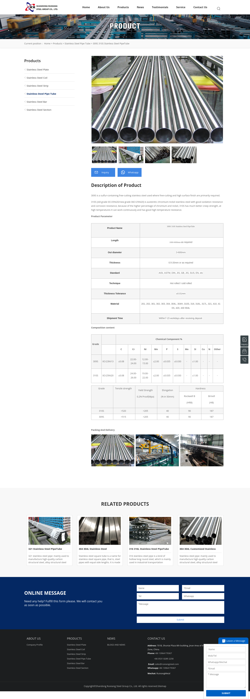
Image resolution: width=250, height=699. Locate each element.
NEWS (111, 638)
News (140, 7)
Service (180, 7)
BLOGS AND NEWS (116, 644)
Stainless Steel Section (39, 109)
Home (86, 7)
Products (123, 7)
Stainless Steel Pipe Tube (77, 43)
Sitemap (162, 686)
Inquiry (244, 339)
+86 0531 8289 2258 (164, 658)
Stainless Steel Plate (38, 69)
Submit (180, 619)
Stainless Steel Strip (37, 85)
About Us (104, 7)
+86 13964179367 (163, 653)
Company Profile (35, 644)
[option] (157, 99)
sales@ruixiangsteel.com (167, 664)
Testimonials (160, 7)
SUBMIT (226, 693)
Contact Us (200, 7)
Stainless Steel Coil (37, 77)
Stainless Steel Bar (37, 101)
